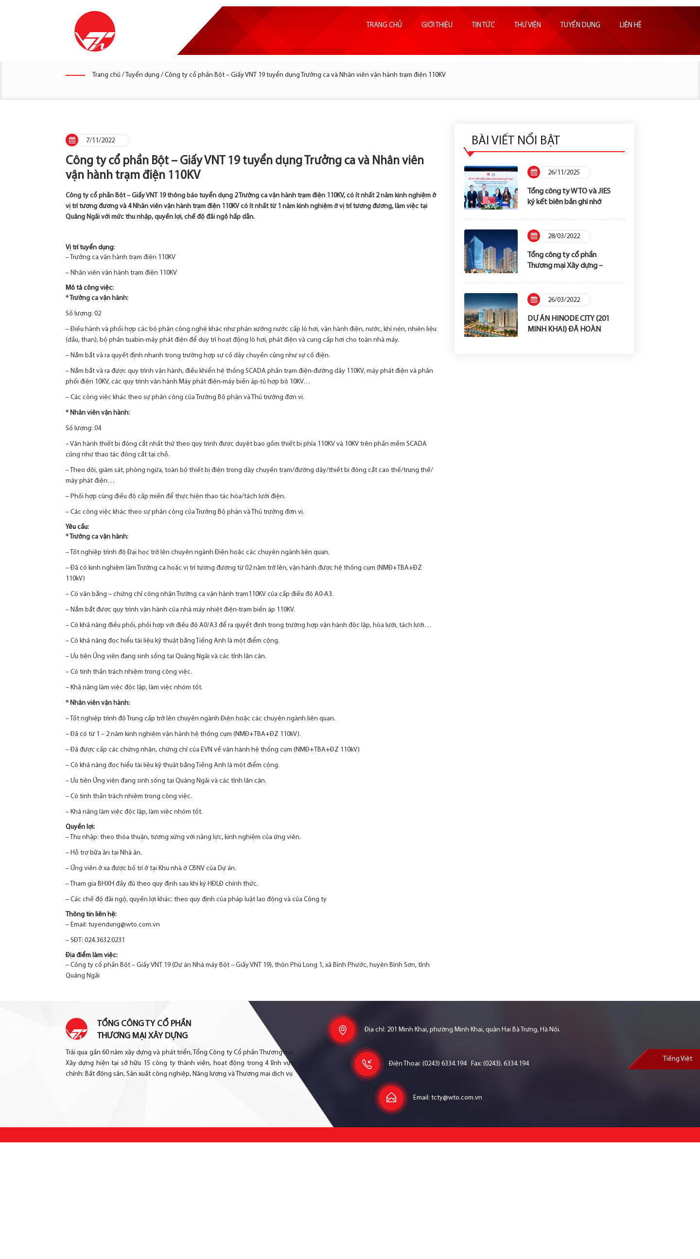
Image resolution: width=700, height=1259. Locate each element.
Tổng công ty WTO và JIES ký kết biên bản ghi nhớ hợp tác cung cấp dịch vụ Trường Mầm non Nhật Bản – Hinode (570, 197)
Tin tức (483, 25)
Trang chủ (384, 25)
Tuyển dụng (580, 25)
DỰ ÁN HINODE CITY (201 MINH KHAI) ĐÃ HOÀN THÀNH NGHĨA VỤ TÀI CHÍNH (571, 325)
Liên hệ (631, 25)
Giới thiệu (437, 25)
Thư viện (527, 25)
